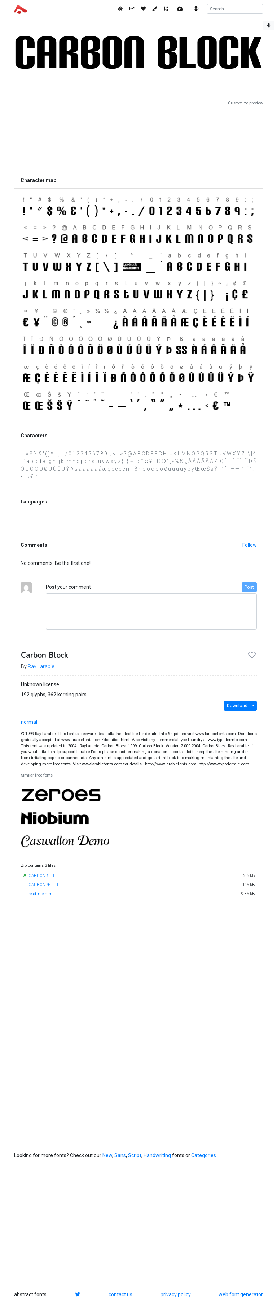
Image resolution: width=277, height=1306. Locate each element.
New (107, 1155)
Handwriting (157, 1155)
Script (134, 1155)
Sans (120, 1155)
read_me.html (41, 893)
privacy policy (176, 1294)
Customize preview (245, 103)
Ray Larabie (41, 666)
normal (29, 722)
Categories (203, 1155)
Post (249, 587)
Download (237, 705)
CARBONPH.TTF (43, 884)
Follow (249, 545)
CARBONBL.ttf (42, 875)
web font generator (241, 1294)
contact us (120, 1294)
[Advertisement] (138, 140)
